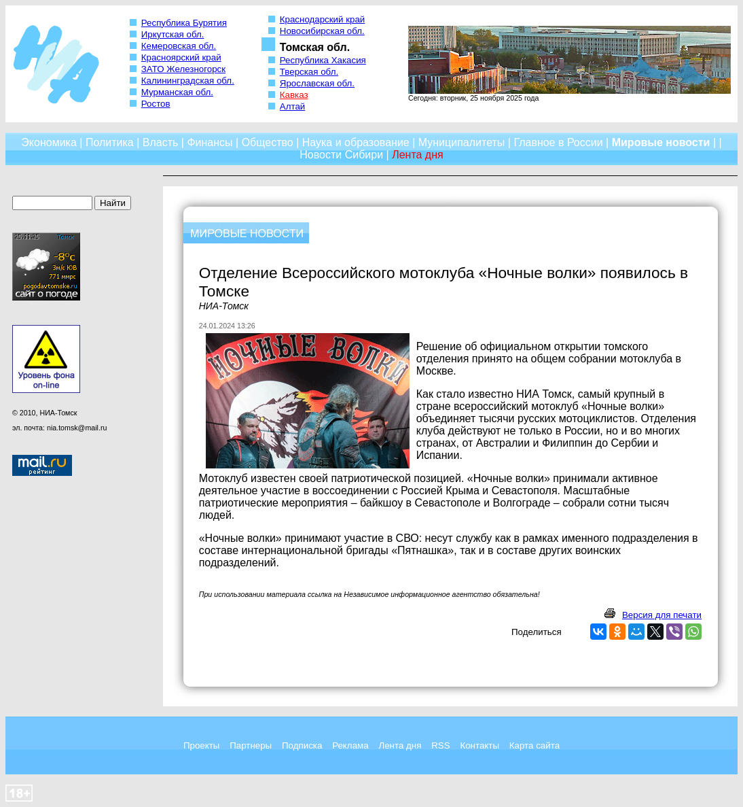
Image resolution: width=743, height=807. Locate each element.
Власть (161, 142)
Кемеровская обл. (179, 46)
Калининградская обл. (187, 80)
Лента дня (399, 745)
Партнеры (251, 745)
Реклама (350, 745)
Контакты (479, 745)
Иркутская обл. (172, 34)
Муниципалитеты (461, 142)
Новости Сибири (341, 154)
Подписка (302, 745)
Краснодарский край (322, 19)
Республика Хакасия (323, 60)
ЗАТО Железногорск (183, 69)
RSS (440, 745)
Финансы (209, 142)
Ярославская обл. (317, 83)
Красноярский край (181, 57)
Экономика (49, 142)
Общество (267, 142)
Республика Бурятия (184, 23)
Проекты (201, 745)
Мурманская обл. (177, 92)
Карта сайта (534, 745)
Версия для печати (662, 615)
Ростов (155, 104)
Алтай (292, 106)
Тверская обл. (309, 72)
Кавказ (294, 95)
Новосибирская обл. (322, 31)
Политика (110, 142)
